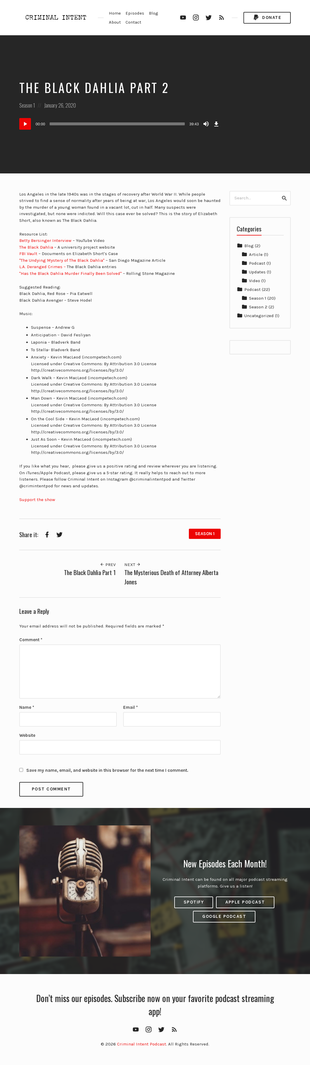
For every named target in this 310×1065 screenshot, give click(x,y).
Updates (257, 272)
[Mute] (206, 124)
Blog (153, 13)
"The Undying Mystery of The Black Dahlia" (62, 260)
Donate (267, 18)
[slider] (117, 123)
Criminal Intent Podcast (141, 1044)
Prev (108, 564)
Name (26, 707)
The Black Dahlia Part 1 (90, 572)
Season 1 (27, 105)
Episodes (135, 13)
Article (256, 254)
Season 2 (258, 307)
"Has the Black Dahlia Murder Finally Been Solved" (70, 273)
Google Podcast (224, 916)
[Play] (25, 124)
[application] (120, 124)
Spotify (194, 902)
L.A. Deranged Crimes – (42, 266)
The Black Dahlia (36, 247)
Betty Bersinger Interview (45, 240)
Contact (133, 22)
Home (115, 13)
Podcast (257, 263)
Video (254, 280)
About (115, 22)
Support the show (37, 499)
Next (132, 564)
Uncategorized (259, 315)
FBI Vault (29, 253)
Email (130, 707)
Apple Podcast (245, 902)
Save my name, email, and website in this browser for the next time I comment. (107, 770)
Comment (30, 639)
